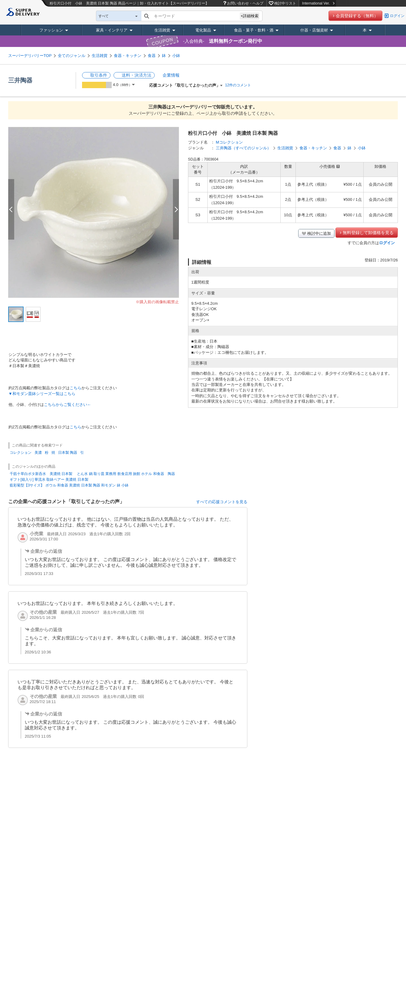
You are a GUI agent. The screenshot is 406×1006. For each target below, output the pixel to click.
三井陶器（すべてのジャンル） (243, 148)
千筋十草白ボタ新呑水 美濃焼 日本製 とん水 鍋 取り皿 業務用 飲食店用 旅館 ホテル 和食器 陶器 (92, 474)
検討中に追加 (319, 233)
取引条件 (98, 75)
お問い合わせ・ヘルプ (245, 3)
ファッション (51, 30)
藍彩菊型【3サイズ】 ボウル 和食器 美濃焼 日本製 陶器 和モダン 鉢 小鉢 (69, 485)
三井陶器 (20, 80)
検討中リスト (285, 3)
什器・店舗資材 (314, 30)
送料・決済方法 (136, 75)
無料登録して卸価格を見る (368, 232)
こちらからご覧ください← (67, 404)
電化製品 (203, 30)
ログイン (397, 16)
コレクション (20, 452)
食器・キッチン (127, 55)
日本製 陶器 (67, 452)
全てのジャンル (71, 55)
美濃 (38, 452)
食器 (152, 55)
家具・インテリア (111, 30)
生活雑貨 (162, 30)
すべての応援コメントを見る (221, 502)
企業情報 (171, 75)
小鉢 (176, 55)
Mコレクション (229, 142)
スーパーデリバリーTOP (30, 55)
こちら (75, 388)
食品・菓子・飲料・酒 (253, 30)
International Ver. (318, 3)
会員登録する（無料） (357, 15)
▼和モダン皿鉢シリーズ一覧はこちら (41, 393)
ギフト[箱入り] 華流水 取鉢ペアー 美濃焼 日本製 (49, 479)
